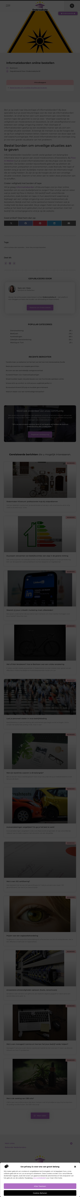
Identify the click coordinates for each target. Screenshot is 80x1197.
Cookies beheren (40, 1193)
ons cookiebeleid (39, 1178)
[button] (75, 1166)
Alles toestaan (40, 1186)
